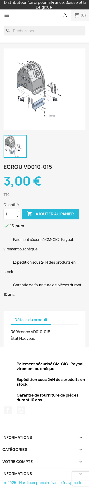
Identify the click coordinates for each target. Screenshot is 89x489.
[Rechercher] (44, 30)
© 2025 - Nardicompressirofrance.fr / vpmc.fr (43, 482)
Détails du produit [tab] (30, 319)
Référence (20, 331)
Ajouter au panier (50, 214)
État (15, 338)
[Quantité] (9, 214)
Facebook (8, 410)
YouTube (21, 410)
